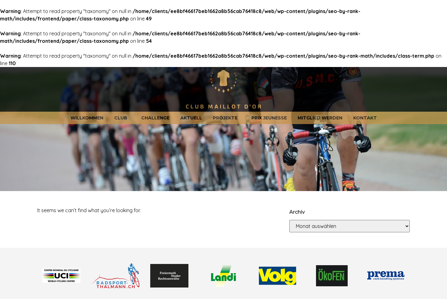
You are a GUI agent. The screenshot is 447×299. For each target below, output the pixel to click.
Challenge (155, 118)
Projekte (227, 118)
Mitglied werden (320, 118)
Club (122, 118)
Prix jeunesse (269, 118)
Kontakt (365, 118)
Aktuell (191, 118)
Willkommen (86, 118)
